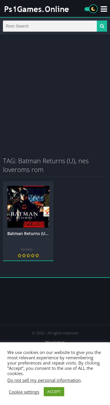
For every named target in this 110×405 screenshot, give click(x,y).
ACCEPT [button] (54, 391)
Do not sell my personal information (44, 380)
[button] (102, 26)
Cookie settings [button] (24, 391)
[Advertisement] (55, 95)
